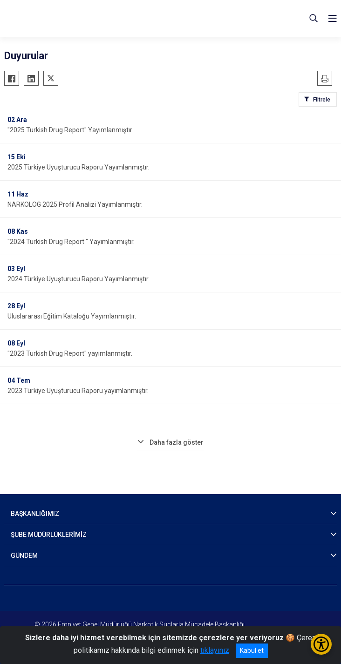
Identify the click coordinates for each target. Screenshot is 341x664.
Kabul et (252, 650)
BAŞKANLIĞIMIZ (35, 513)
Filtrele (321, 99)
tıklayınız (214, 650)
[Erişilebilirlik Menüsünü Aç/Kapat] (321, 644)
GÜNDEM (24, 555)
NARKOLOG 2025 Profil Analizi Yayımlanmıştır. (75, 204)
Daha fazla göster (177, 442)
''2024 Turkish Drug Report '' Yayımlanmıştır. (71, 241)
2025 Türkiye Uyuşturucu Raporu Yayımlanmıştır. (78, 167)
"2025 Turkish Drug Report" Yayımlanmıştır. (70, 130)
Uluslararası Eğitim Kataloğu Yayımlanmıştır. (71, 316)
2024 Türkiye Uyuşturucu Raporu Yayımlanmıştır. (78, 279)
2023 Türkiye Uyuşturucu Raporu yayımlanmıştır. (78, 390)
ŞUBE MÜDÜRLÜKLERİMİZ (49, 534)
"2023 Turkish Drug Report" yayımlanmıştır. (69, 353)
